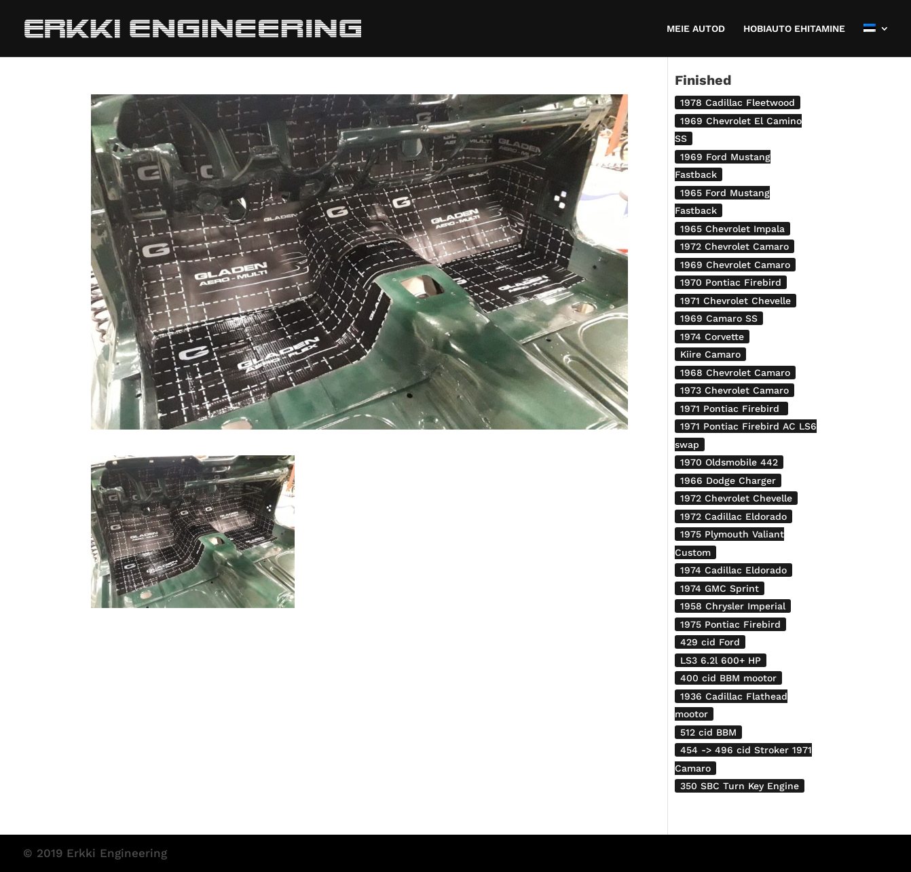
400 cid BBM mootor (728, 677)
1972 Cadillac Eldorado (733, 516)
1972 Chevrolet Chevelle (736, 498)
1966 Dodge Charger (728, 480)
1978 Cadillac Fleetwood (737, 102)
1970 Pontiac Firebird (730, 282)
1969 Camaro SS (719, 318)
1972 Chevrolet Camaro (734, 246)
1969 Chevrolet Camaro (735, 264)
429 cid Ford (710, 642)
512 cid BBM (708, 732)
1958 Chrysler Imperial (732, 606)
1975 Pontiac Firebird (730, 624)
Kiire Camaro (710, 354)
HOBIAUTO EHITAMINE (794, 29)
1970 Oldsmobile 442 (729, 462)
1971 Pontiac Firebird (731, 408)
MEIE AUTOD (696, 29)
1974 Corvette (712, 336)
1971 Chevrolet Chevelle (735, 300)
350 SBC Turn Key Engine (739, 785)
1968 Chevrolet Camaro (735, 372)
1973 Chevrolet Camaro (734, 390)
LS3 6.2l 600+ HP (720, 660)
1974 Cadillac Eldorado (733, 570)
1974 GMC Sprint (719, 588)
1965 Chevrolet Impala (732, 228)
